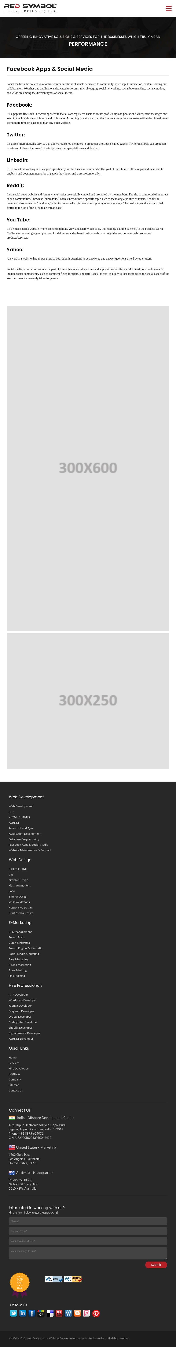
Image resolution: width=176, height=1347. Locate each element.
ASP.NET (14, 823)
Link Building (17, 976)
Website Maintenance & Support (30, 850)
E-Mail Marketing (20, 965)
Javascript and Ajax (21, 828)
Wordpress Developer (23, 1000)
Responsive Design (21, 907)
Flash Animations (20, 885)
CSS (11, 874)
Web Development (21, 806)
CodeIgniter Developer (23, 1022)
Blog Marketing (18, 959)
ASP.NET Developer (21, 1038)
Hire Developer (18, 1068)
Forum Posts (17, 937)
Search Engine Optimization (26, 948)
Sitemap (14, 1085)
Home (13, 1057)
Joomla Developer (20, 1006)
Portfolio (14, 1074)
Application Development (25, 834)
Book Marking (18, 970)
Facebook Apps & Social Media (28, 845)
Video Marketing (19, 943)
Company (15, 1079)
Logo (12, 891)
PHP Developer (18, 995)
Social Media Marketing (24, 954)
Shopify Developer (20, 1027)
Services (14, 1063)
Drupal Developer (20, 1016)
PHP (11, 812)
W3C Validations (19, 902)
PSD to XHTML (18, 869)
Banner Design (18, 896)
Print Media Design (21, 913)
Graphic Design (18, 880)
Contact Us (16, 1090)
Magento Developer (21, 1011)
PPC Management (20, 932)
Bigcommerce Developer (24, 1033)
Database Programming (24, 839)
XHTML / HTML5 (19, 817)
